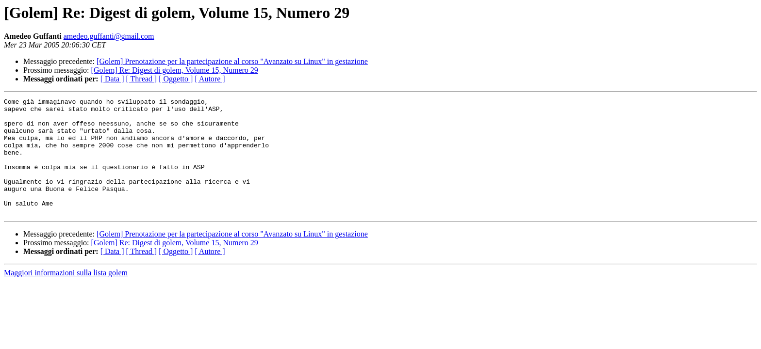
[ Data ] (112, 79)
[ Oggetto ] (176, 79)
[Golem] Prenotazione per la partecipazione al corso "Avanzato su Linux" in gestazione (232, 61)
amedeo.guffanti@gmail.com (109, 36)
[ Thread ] (141, 79)
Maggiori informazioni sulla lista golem (66, 296)
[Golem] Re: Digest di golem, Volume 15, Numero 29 (174, 70)
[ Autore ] (210, 79)
